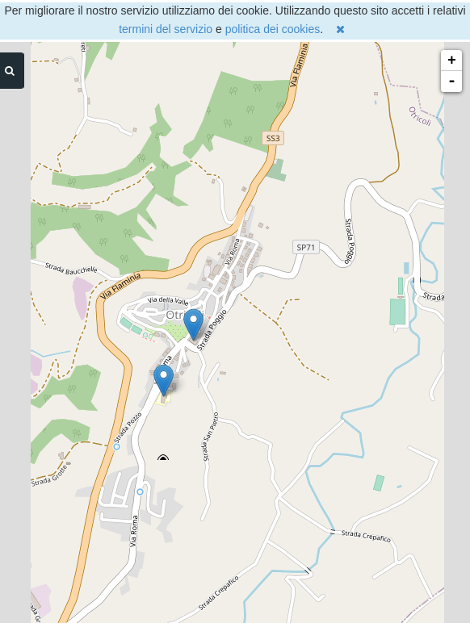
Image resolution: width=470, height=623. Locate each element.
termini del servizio (165, 29)
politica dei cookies (273, 29)
